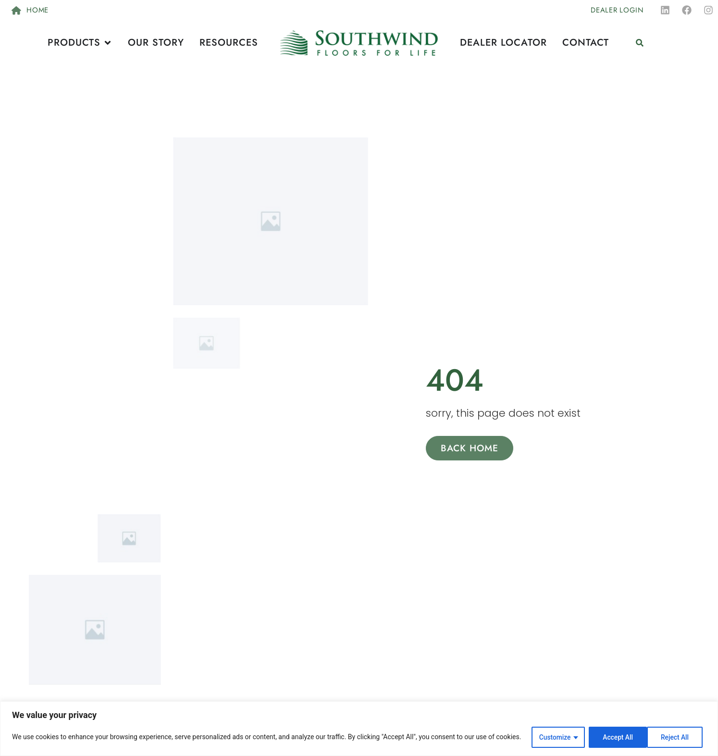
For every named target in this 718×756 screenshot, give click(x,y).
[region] (359, 729)
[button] (640, 43)
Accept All (676, 737)
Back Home (470, 449)
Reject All (615, 737)
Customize (553, 737)
